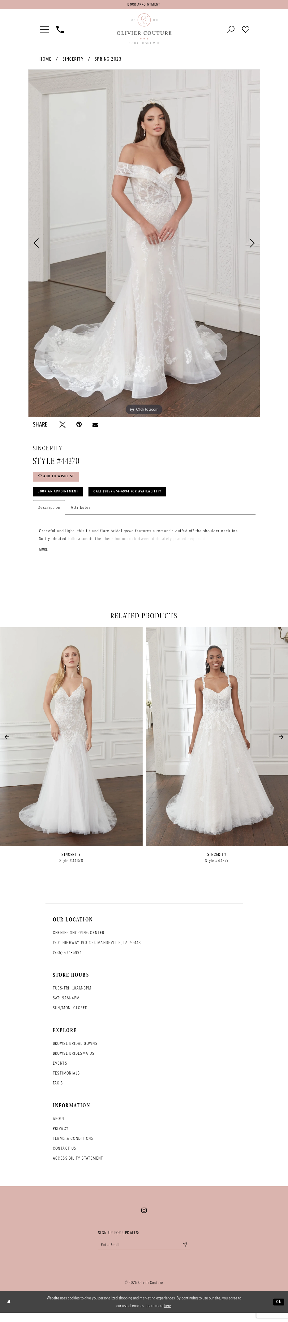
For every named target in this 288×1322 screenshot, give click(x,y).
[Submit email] (192, 1253)
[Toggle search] (230, 31)
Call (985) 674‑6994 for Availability (145, 497)
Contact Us (64, 1155)
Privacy (61, 1136)
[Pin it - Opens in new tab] (79, 426)
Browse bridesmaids (74, 1060)
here (167, 1315)
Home (45, 61)
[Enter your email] (144, 1253)
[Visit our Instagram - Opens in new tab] (144, 1217)
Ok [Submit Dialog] (278, 1311)
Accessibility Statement (78, 1165)
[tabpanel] (144, 244)
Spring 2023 (108, 61)
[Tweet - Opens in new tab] (62, 426)
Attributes (81, 514)
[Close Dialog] (9, 1311)
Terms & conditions (73, 1145)
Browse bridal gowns (75, 1051)
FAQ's (58, 1090)
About (59, 1126)
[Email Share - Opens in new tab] (95, 426)
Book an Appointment (63, 497)
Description (49, 514)
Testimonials (66, 1080)
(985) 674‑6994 (67, 960)
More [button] (44, 557)
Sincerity (73, 61)
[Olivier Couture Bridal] (144, 30)
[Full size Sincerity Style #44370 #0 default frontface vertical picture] (144, 244)
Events (60, 1070)
